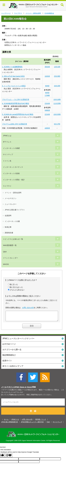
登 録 (33, 413)
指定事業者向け (33, 356)
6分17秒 (57, 124)
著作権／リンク (40, 421)
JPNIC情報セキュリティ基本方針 (32, 424)
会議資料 (8, 215)
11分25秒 (57, 103)
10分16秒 (57, 99)
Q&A (5, 252)
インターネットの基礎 (11, 148)
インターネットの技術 (11, 173)
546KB (47, 110)
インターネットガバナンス (13, 167)
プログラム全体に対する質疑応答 (14, 124)
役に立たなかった (16, 287)
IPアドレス (7, 142)
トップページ (6, 13)
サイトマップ (8, 154)
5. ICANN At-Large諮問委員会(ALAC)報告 (17, 114)
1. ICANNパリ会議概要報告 (12, 67)
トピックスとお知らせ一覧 (13, 239)
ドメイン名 (7, 161)
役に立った (14, 284)
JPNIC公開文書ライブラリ (15, 210)
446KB (47, 128)
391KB (47, 67)
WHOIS (6, 264)
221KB (47, 114)
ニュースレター (10, 204)
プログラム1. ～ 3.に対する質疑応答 (15, 99)
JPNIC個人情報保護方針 (9, 424)
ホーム (6, 421)
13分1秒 (57, 67)
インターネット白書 (12, 221)
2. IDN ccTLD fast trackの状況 (13, 76)
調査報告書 (9, 233)
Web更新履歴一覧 (9, 245)
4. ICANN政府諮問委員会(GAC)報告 (15, 103)
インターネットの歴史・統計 (14, 180)
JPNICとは (7, 136)
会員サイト (33, 362)
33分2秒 (57, 86)
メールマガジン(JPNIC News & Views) (16, 389)
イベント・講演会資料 (33, 13)
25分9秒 (57, 76)
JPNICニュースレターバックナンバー (33, 340)
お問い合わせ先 (28, 308)
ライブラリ (18, 13)
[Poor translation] (9, 457)
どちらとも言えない (17, 290)
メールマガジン (10, 198)
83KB (47, 86)
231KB (47, 103)
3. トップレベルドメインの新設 (14, 86)
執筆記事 (8, 227)
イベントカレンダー (10, 258)
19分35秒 (57, 114)
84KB (47, 93)
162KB (47, 76)
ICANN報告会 (49, 13)
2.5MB (47, 95)
